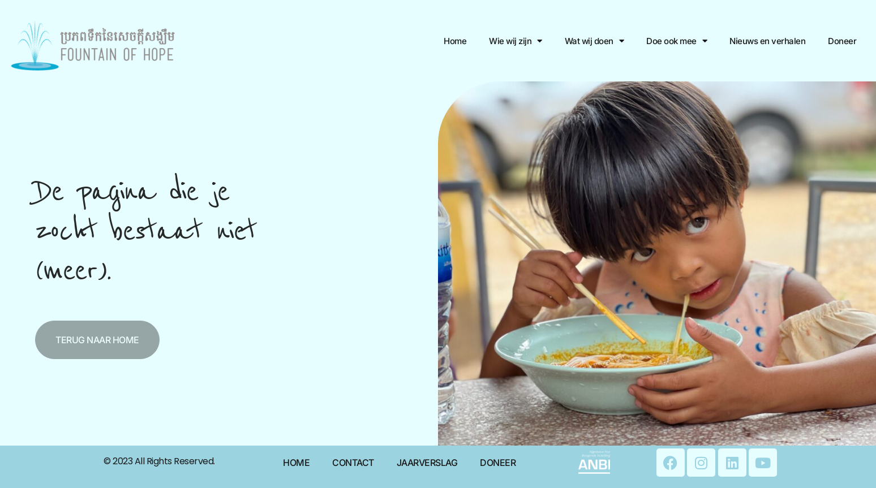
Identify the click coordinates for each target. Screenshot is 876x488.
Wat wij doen (594, 41)
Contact (353, 462)
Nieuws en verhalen (767, 41)
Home (455, 41)
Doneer (842, 41)
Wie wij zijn (515, 41)
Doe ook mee (676, 41)
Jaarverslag (427, 462)
